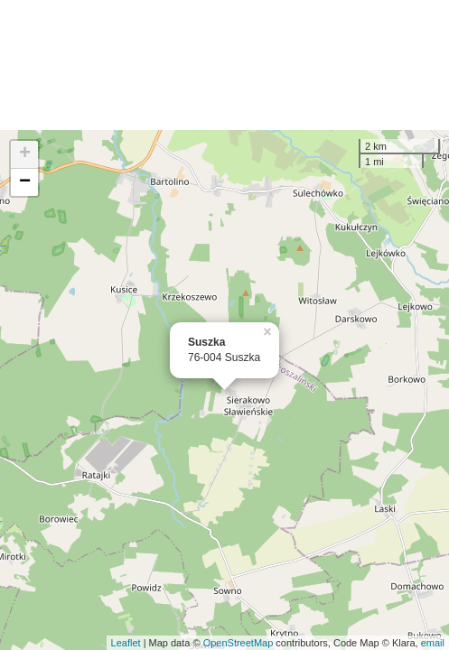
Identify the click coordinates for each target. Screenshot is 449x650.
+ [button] (25, 154)
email (432, 642)
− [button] (25, 182)
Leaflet (126, 642)
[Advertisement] (224, 65)
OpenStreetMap (238, 642)
